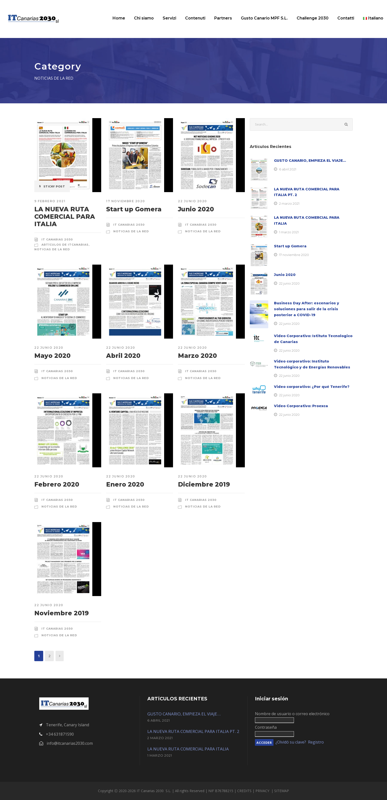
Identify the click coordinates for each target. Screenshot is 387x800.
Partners (223, 18)
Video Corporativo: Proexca (301, 406)
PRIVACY (262, 790)
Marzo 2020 (197, 355)
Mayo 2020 (52, 355)
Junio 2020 (196, 209)
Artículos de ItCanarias (65, 244)
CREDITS (244, 790)
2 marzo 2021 (289, 203)
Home (119, 18)
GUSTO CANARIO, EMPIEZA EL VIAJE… (310, 160)
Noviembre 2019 (61, 613)
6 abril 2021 (287, 169)
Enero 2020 (125, 484)
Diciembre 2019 (204, 484)
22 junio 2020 (192, 201)
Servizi (169, 18)
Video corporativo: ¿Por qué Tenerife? (311, 386)
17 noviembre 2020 (125, 201)
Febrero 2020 (56, 484)
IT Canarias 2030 (57, 239)
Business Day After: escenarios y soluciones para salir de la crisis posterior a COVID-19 (306, 309)
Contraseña (266, 727)
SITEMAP (281, 790)
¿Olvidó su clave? (290, 742)
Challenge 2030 (313, 18)
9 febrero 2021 (49, 201)
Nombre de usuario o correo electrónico (292, 713)
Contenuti (195, 18)
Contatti (345, 18)
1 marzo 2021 (289, 232)
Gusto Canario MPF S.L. (264, 18)
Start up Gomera (133, 209)
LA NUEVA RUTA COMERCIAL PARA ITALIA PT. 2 (193, 731)
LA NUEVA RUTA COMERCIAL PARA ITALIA (64, 216)
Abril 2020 (123, 355)
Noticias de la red (52, 249)
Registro (316, 742)
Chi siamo (144, 18)
